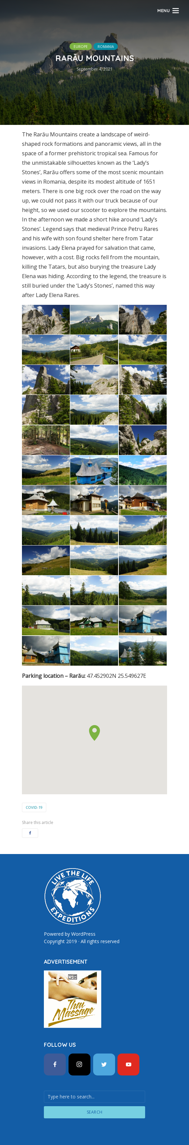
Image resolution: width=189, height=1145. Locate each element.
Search (95, 1112)
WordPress (83, 934)
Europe (81, 46)
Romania (106, 46)
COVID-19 (34, 807)
